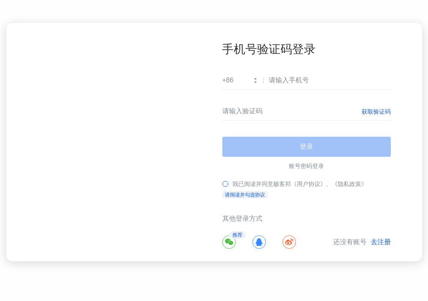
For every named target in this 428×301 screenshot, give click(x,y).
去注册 (381, 242)
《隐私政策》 (349, 184)
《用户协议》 (308, 184)
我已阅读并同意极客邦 (261, 184)
